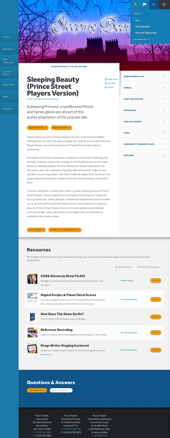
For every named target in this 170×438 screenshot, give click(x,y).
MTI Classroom (8, 61)
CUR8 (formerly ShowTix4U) (63, 276)
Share (111, 87)
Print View (113, 79)
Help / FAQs (8, 84)
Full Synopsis (35, 230)
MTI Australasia (145, 33)
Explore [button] (129, 155)
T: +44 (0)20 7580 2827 (71, 423)
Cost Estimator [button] (133, 99)
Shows (6, 37)
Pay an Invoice (140, 39)
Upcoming (130, 110)
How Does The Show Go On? (62, 312)
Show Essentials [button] (134, 76)
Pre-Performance (150, 267)
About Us (7, 108)
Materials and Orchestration (63, 230)
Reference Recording (57, 327)
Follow (111, 83)
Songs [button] (127, 88)
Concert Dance (7, 73)
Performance (125, 267)
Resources (8, 49)
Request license (60, 128)
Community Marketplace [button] (139, 144)
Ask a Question (35, 386)
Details (155, 280)
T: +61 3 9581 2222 (99, 429)
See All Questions (60, 386)
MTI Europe (142, 26)
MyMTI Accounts (135, 4)
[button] (144, 4)
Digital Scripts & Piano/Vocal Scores (68, 294)
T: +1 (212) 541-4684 (42, 426)
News (5, 96)
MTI (137, 20)
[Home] (9, 15)
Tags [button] (127, 133)
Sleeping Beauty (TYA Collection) (69, 66)
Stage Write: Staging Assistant (65, 342)
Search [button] (153, 4)
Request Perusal (36, 128)
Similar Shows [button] (132, 121)
